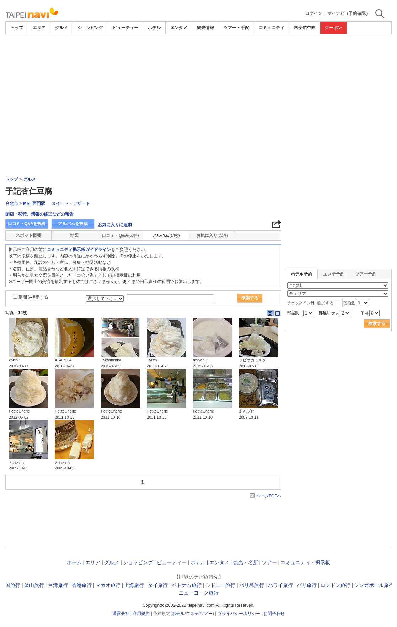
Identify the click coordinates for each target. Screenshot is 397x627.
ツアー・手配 (236, 27)
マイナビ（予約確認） (348, 13)
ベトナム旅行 (187, 585)
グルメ (61, 27)
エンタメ (178, 27)
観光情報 (205, 27)
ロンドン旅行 (335, 585)
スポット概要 (28, 235)
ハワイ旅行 (280, 585)
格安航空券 (304, 27)
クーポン (333, 27)
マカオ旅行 (108, 585)
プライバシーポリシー (239, 613)
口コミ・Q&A (120, 235)
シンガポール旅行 (374, 585)
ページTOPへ (268, 496)
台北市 (11, 203)
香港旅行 (82, 585)
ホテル (154, 27)
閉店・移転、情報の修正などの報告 (39, 214)
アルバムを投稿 (73, 223)
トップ (16, 27)
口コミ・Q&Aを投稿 (26, 223)
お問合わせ (274, 613)
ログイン (313, 13)
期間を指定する (33, 297)
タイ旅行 (158, 585)
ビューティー (125, 27)
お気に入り (212, 235)
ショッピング (90, 27)
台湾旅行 (58, 585)
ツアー (269, 562)
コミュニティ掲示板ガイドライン (79, 249)
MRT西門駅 (34, 203)
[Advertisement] (198, 54)
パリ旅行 (307, 585)
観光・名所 (245, 562)
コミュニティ (271, 27)
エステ (192, 613)
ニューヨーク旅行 (199, 593)
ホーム (74, 562)
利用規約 (141, 613)
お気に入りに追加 (115, 224)
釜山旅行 (34, 585)
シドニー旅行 (220, 585)
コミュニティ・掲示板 (305, 562)
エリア (39, 27)
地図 (74, 235)
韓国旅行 (10, 585)
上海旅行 (134, 585)
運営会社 (120, 613)
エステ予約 (333, 274)
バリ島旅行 (251, 585)
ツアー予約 (365, 274)
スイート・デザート (71, 203)
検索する (249, 297)
